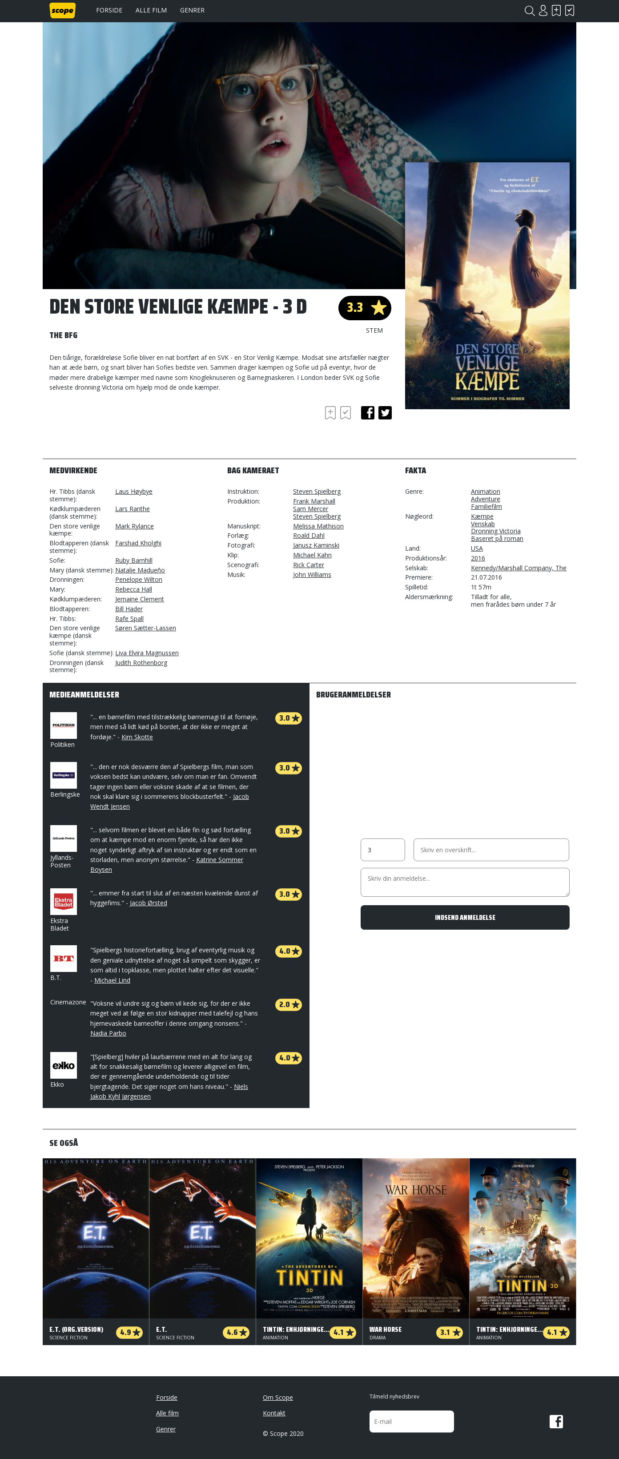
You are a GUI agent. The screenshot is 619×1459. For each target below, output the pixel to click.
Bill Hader (129, 609)
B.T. (62, 963)
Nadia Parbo (108, 1033)
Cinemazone (68, 1002)
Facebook (556, 1421)
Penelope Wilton (138, 579)
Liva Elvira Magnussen (147, 653)
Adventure (485, 499)
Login (543, 10)
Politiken (62, 730)
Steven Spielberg (317, 491)
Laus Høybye (134, 491)
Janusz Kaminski (316, 545)
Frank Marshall (314, 501)
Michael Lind (112, 980)
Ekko (62, 1070)
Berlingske (65, 780)
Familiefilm (486, 506)
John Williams (312, 574)
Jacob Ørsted (148, 903)
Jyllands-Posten (62, 847)
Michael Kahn (312, 555)
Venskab (483, 524)
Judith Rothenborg (141, 662)
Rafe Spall (129, 618)
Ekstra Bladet (62, 910)
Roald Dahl (309, 535)
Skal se (556, 10)
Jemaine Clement (139, 599)
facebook (367, 412)
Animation (485, 491)
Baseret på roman (497, 538)
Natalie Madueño (140, 570)
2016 (478, 558)
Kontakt (274, 1413)
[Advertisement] (120, 428)
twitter (385, 412)
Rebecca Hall (133, 589)
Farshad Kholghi (138, 543)
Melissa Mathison (318, 526)
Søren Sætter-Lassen (145, 628)
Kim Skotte (137, 737)
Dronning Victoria (496, 531)
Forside (109, 10)
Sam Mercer (310, 508)
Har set (569, 10)
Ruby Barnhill (134, 560)
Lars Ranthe (132, 508)
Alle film (151, 10)
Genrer (192, 10)
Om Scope (278, 1397)
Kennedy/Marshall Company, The (519, 568)
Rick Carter (308, 564)
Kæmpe (482, 516)
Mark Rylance (134, 526)
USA (477, 548)
